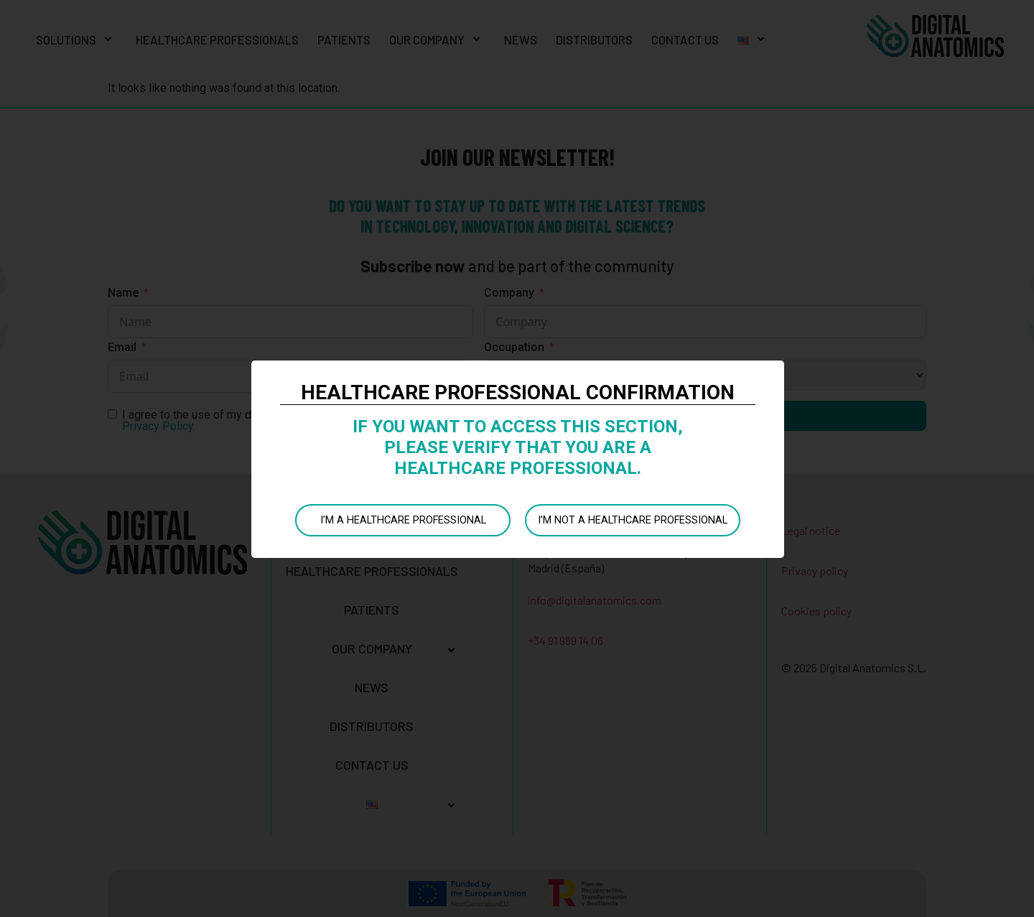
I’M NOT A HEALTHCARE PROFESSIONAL (632, 519)
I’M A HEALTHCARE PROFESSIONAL (402, 519)
